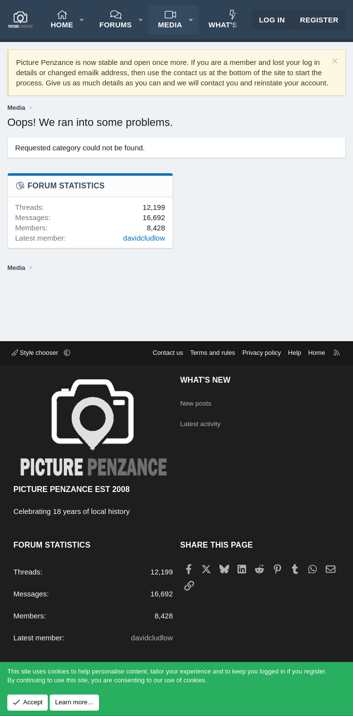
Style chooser (36, 352)
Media (170, 24)
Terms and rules (212, 352)
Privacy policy (261, 352)
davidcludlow (144, 238)
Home (62, 24)
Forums (115, 24)
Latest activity (202, 419)
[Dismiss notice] (334, 62)
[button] (81, 20)
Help (294, 352)
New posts (197, 400)
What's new (232, 24)
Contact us (168, 352)
